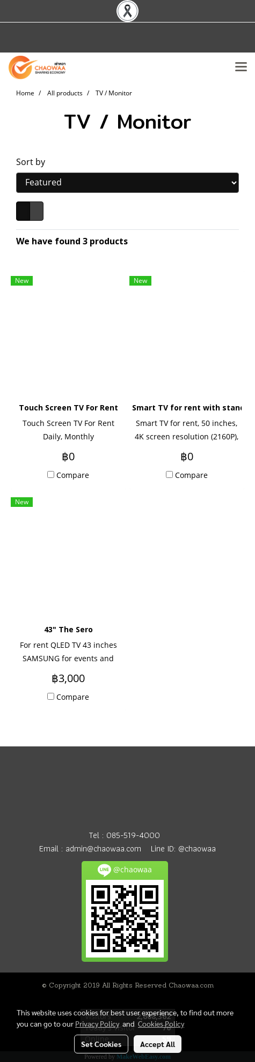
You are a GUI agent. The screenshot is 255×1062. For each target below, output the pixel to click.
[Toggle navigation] (241, 67)
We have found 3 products (72, 241)
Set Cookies (101, 1044)
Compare (72, 475)
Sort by (34, 162)
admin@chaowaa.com (103, 848)
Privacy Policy (97, 1023)
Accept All (157, 1044)
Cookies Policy (161, 1023)
